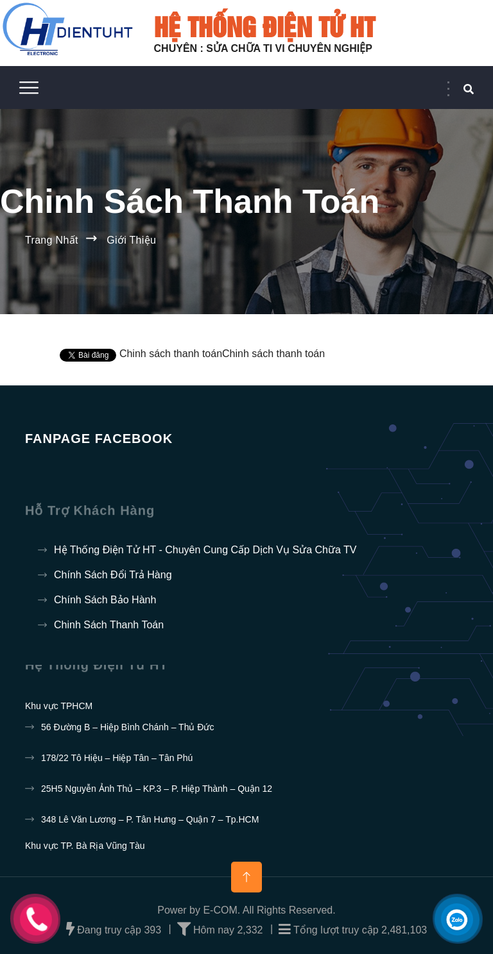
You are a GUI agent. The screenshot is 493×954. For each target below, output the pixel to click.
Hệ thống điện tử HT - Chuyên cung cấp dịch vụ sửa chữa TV (205, 549)
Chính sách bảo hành (105, 599)
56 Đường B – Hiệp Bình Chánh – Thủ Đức (127, 727)
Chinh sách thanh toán (109, 624)
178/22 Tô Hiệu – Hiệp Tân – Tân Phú (117, 758)
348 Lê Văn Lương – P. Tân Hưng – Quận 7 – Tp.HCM (150, 819)
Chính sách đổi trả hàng (113, 574)
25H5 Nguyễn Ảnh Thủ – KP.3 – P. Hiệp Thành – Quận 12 (156, 788)
